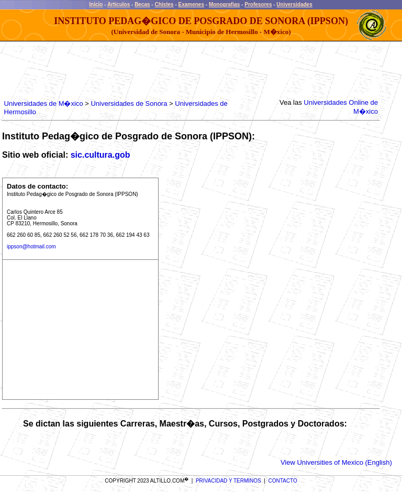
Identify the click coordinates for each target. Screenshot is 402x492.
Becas (142, 4)
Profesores (258, 4)
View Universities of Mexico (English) (336, 462)
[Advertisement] (192, 70)
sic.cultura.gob (100, 154)
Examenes (191, 4)
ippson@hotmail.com (31, 246)
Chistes (163, 4)
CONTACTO (283, 481)
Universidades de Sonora (129, 103)
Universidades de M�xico (43, 103)
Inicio (96, 4)
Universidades (294, 4)
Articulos (118, 4)
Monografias (224, 4)
